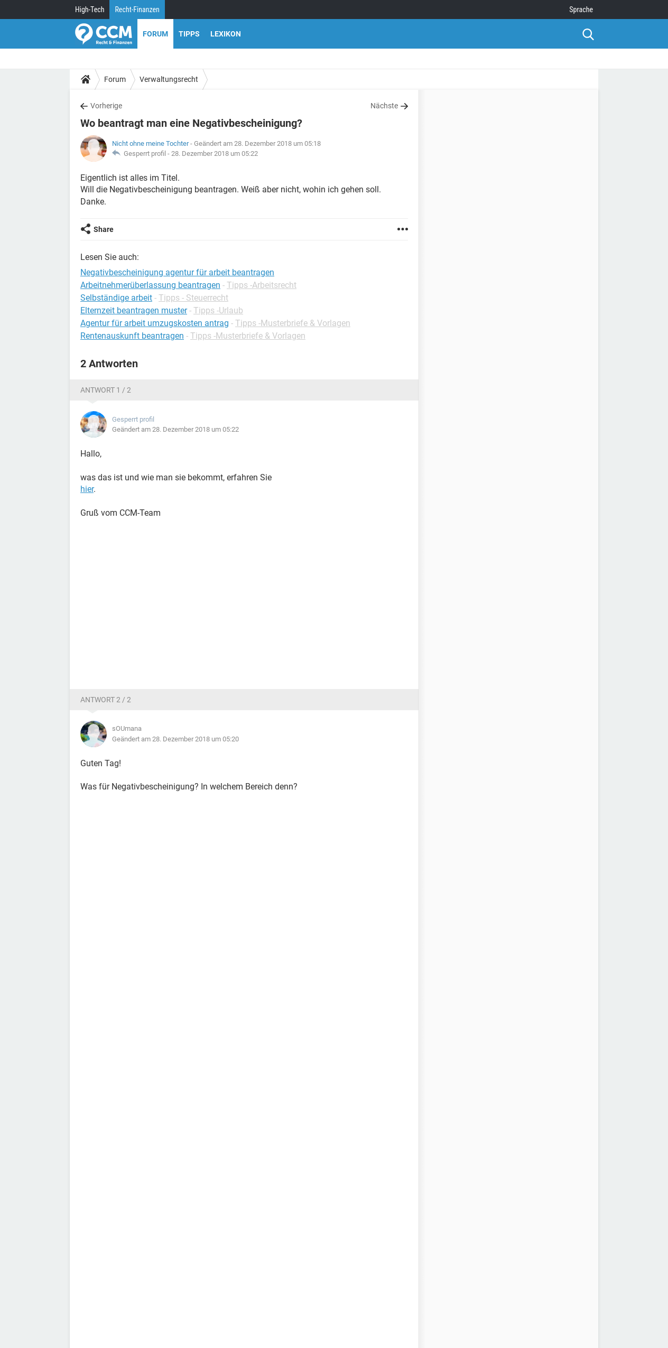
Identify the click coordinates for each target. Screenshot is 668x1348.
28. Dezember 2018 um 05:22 (214, 153)
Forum (155, 34)
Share (104, 229)
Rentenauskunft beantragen (132, 336)
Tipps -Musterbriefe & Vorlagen (292, 323)
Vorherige (106, 105)
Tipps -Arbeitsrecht (261, 285)
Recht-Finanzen (137, 9)
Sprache (581, 9)
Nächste (384, 105)
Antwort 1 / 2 (105, 390)
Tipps (189, 34)
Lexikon (225, 34)
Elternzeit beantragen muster (133, 310)
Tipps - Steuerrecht (193, 298)
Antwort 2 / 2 (105, 699)
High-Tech (89, 9)
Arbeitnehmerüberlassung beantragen (150, 285)
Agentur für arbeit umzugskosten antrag (154, 323)
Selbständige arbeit (116, 298)
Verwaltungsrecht (169, 79)
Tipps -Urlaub (218, 310)
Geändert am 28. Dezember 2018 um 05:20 (175, 739)
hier (87, 489)
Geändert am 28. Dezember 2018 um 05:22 (175, 429)
